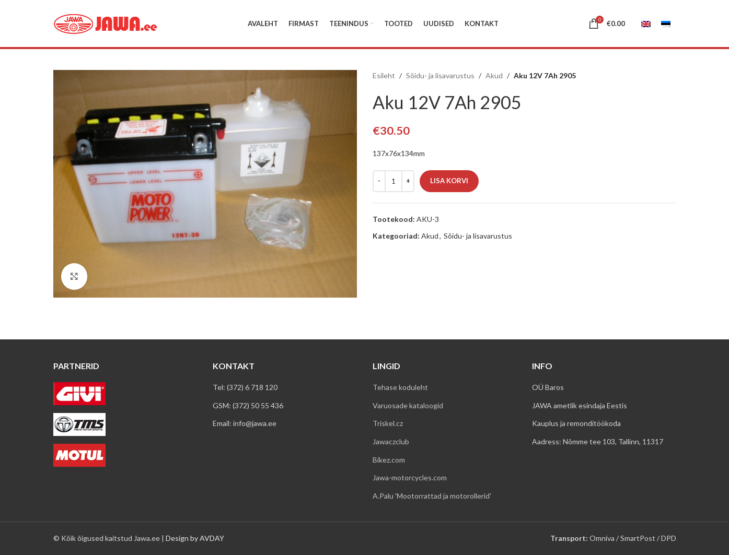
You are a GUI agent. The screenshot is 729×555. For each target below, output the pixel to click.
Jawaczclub (391, 441)
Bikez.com (389, 459)
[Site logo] (105, 22)
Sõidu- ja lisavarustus (440, 75)
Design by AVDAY (195, 538)
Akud (494, 75)
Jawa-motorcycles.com (410, 477)
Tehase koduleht (400, 387)
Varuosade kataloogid (408, 405)
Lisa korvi (449, 180)
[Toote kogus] (393, 181)
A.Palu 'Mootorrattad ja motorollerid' (432, 495)
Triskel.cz (388, 423)
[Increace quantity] (407, 181)
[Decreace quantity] (379, 181)
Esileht (384, 75)
